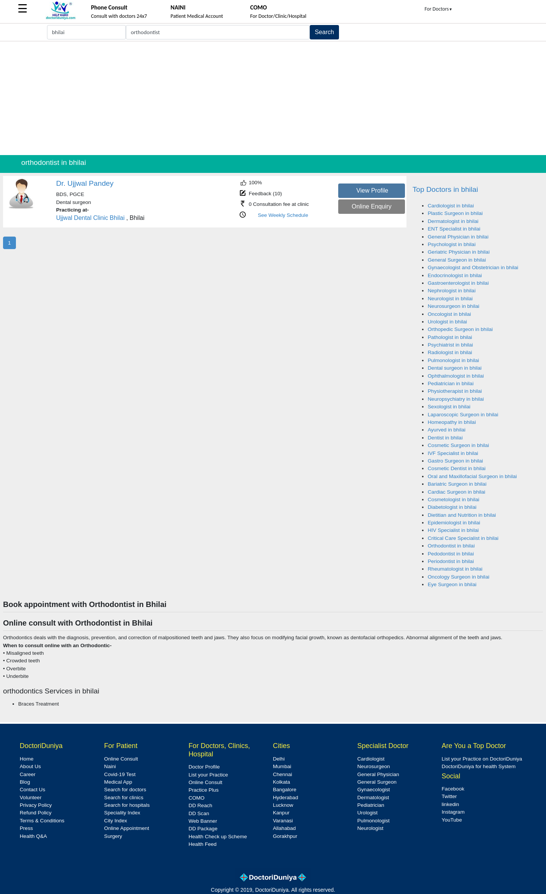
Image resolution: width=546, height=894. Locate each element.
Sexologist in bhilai (449, 406)
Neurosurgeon (373, 766)
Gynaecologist (373, 789)
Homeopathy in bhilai (452, 422)
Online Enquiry (371, 206)
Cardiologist (370, 759)
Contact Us (32, 789)
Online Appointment (126, 828)
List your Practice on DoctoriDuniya (482, 759)
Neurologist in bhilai (450, 298)
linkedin (450, 804)
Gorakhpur (285, 836)
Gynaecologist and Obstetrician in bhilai (473, 267)
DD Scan (198, 813)
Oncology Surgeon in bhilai (458, 577)
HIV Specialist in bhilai (453, 530)
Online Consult (121, 759)
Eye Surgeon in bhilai (452, 584)
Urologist (367, 813)
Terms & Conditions (42, 820)
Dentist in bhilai (445, 438)
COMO (196, 798)
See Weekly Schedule (283, 215)
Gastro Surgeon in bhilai (455, 461)
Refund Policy (36, 813)
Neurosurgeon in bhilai (453, 306)
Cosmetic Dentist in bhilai (457, 468)
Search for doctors (125, 789)
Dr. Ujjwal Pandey (84, 183)
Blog (25, 782)
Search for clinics (124, 797)
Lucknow (283, 805)
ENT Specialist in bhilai (454, 229)
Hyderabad (285, 797)
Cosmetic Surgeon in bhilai (458, 445)
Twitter (449, 796)
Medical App (118, 782)
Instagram (453, 812)
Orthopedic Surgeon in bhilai (460, 329)
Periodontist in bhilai (451, 561)
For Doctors (439, 9)
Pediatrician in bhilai (451, 383)
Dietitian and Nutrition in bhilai (462, 515)
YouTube (452, 820)
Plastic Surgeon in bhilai (455, 213)
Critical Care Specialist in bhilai (463, 538)
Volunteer (30, 797)
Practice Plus (203, 790)
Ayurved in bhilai (447, 430)
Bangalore (285, 789)
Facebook (453, 789)
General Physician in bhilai (458, 237)
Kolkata (281, 782)
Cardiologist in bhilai (451, 206)
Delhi (279, 759)
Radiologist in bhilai (450, 352)
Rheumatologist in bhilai (455, 569)
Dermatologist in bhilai (453, 221)
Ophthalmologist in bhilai (456, 376)
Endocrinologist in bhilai (455, 275)
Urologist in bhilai (447, 322)
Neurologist (370, 828)
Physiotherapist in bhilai (455, 391)
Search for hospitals (127, 805)
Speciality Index (122, 813)
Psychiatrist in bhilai (450, 345)
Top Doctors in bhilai (445, 189)
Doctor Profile (204, 767)
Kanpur (281, 813)
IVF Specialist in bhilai (453, 453)
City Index (115, 820)
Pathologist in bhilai (450, 337)
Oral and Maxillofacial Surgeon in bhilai (472, 476)
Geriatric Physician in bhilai (459, 252)
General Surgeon (377, 782)
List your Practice (208, 775)
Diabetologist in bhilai (452, 507)
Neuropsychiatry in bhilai (456, 399)
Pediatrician (370, 805)
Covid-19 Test (120, 774)
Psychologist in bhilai (451, 244)
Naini (110, 766)
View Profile (372, 190)
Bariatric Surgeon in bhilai (457, 484)
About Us (30, 766)
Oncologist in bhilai (449, 314)
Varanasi (283, 820)
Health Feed (202, 844)
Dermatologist (373, 797)
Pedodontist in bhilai (451, 554)
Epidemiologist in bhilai (454, 522)
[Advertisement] (273, 98)
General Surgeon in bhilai (457, 260)
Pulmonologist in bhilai (453, 360)
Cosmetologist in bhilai (453, 499)
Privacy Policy (36, 805)
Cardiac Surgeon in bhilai (456, 492)
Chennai (282, 774)
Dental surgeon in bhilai (455, 368)
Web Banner (202, 821)
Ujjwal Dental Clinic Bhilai (90, 218)
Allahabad (284, 828)
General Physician (378, 774)
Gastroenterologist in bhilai (458, 283)
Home (26, 759)
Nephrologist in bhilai (451, 290)
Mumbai (282, 766)
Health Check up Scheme (217, 836)
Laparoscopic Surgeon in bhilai (463, 414)
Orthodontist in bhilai (451, 546)
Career (28, 774)
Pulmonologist (373, 820)
